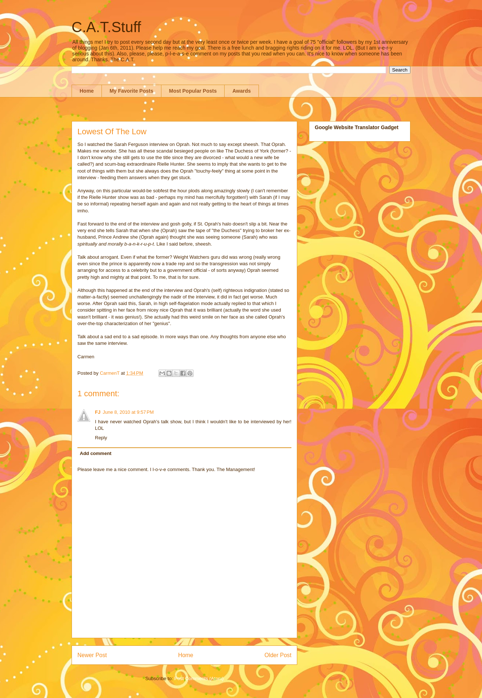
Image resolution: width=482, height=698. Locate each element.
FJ (97, 412)
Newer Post (92, 655)
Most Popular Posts (193, 91)
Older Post (277, 655)
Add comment (96, 453)
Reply (101, 437)
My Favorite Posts (131, 91)
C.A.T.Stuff (106, 27)
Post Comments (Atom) (198, 678)
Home (87, 91)
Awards (241, 91)
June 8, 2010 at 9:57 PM (128, 412)
